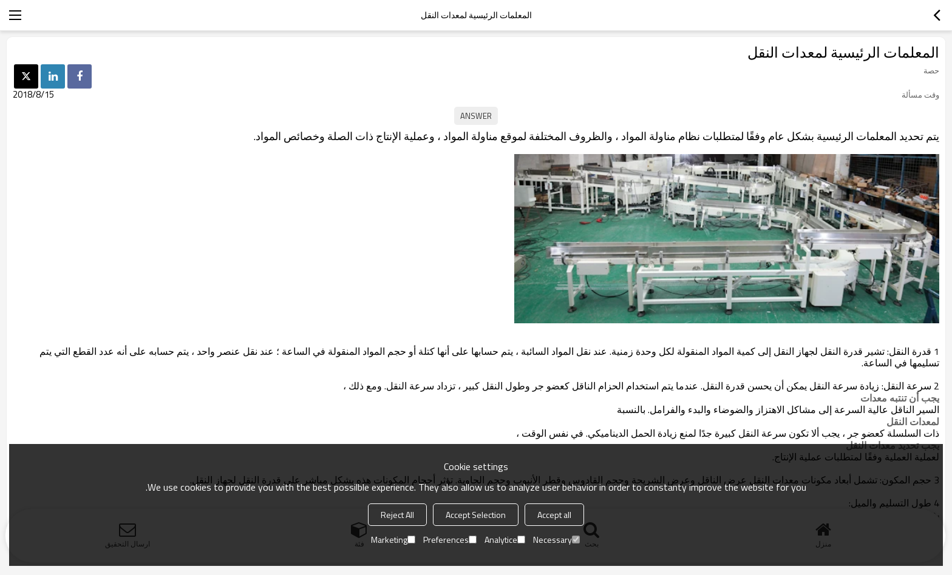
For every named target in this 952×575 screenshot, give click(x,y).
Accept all (554, 514)
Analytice (504, 539)
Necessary (556, 539)
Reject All (397, 514)
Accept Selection (476, 514)
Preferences (450, 539)
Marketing (393, 539)
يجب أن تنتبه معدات (899, 398)
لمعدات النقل (912, 421)
